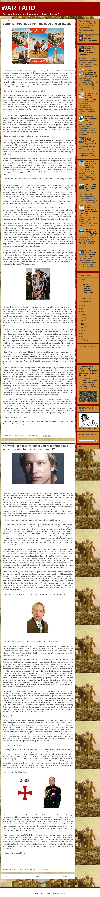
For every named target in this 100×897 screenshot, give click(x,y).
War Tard (89, 36)
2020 (83, 314)
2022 (83, 308)
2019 (83, 318)
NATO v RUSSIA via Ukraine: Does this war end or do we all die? (88, 210)
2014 (83, 327)
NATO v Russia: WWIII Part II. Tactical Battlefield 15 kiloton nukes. (88, 51)
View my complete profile (90, 39)
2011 (83, 336)
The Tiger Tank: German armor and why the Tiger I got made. (88, 188)
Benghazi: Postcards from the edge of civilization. (37, 23)
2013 (83, 330)
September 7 (88, 282)
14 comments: (32, 436)
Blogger (62, 893)
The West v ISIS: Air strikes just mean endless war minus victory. (88, 165)
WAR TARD (18, 7)
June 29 (86, 301)
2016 (83, 324)
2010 (83, 340)
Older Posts (68, 877)
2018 (83, 321)
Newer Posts (8, 877)
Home (38, 877)
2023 (83, 305)
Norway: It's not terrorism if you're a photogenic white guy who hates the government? (35, 447)
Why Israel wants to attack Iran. (91, 118)
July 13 (86, 298)
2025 (83, 279)
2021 (83, 311)
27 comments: (30, 869)
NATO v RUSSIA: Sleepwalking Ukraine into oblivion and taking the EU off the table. (88, 370)
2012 (83, 333)
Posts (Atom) (43, 882)
